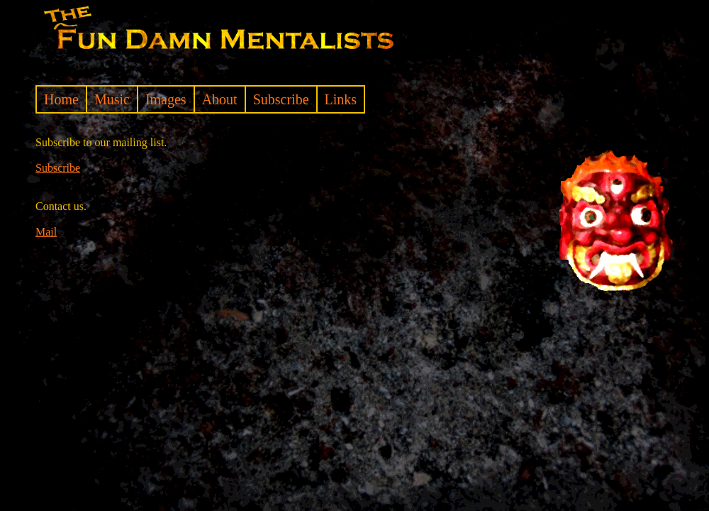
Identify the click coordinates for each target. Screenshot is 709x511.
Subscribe (281, 99)
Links (341, 99)
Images (165, 99)
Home (61, 99)
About (220, 99)
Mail (46, 232)
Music (112, 99)
